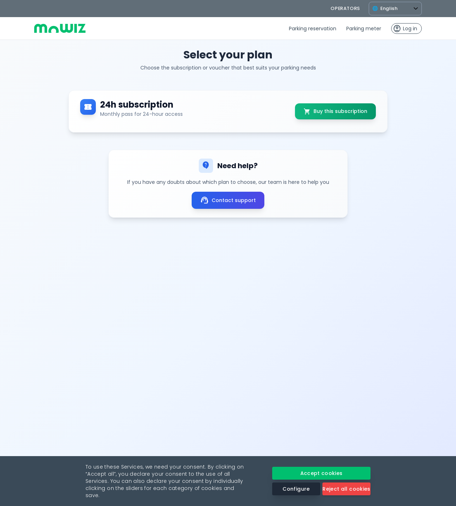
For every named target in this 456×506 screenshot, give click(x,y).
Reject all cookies (346, 488)
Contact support (228, 200)
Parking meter (363, 28)
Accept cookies (321, 473)
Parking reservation (312, 28)
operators (345, 8)
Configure (296, 488)
